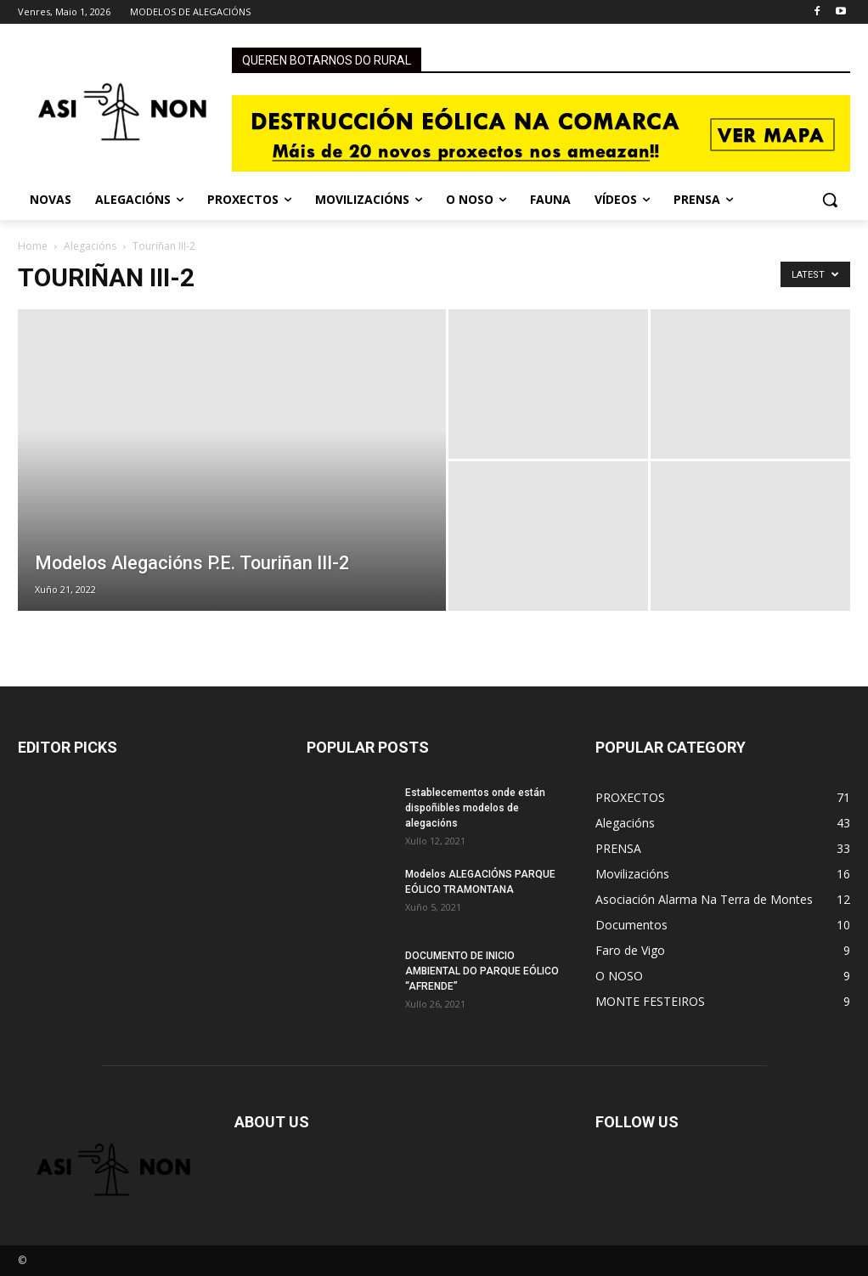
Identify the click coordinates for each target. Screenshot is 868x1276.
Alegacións (90, 246)
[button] (829, 199)
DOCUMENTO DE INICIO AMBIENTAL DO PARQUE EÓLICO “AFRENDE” (482, 971)
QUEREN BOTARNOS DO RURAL (326, 60)
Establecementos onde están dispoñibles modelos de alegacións (475, 808)
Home (33, 246)
